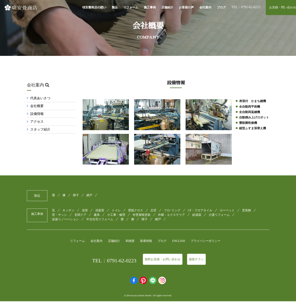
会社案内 (205, 7)
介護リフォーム (219, 215)
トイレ (116, 211)
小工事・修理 (116, 215)
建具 (97, 215)
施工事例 (150, 7)
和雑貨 (130, 241)
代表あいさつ (40, 98)
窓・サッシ (59, 215)
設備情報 (37, 114)
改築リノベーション (65, 220)
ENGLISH (178, 241)
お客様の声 (186, 7)
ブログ (221, 7)
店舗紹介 (167, 7)
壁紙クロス (135, 211)
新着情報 (146, 241)
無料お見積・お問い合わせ (163, 260)
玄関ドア (80, 215)
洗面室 (99, 211)
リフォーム (130, 7)
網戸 (89, 196)
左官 (153, 211)
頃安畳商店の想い (94, 7)
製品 (115, 7)
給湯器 (196, 215)
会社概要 (37, 106)
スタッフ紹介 (40, 130)
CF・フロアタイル (200, 211)
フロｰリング (172, 211)
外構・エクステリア (171, 215)
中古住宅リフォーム (99, 220)
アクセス (37, 122)
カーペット (227, 211)
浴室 (85, 211)
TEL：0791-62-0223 (114, 261)
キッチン (68, 211)
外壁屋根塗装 (142, 215)
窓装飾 (246, 211)
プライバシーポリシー (205, 241)
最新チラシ (196, 260)
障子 (76, 196)
